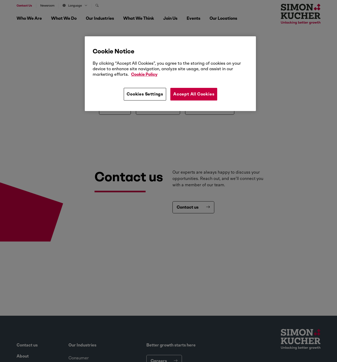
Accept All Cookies (193, 94)
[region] (170, 73)
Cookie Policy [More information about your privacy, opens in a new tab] (144, 74)
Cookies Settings (145, 94)
